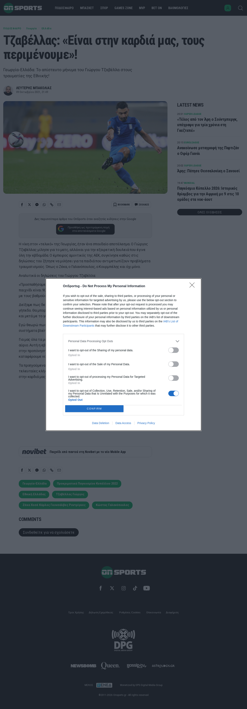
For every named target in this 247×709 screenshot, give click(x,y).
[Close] (193, 286)
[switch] (173, 350)
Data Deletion (100, 423)
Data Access (123, 423)
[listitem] (123, 341)
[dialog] (123, 354)
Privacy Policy (146, 423)
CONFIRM (94, 408)
